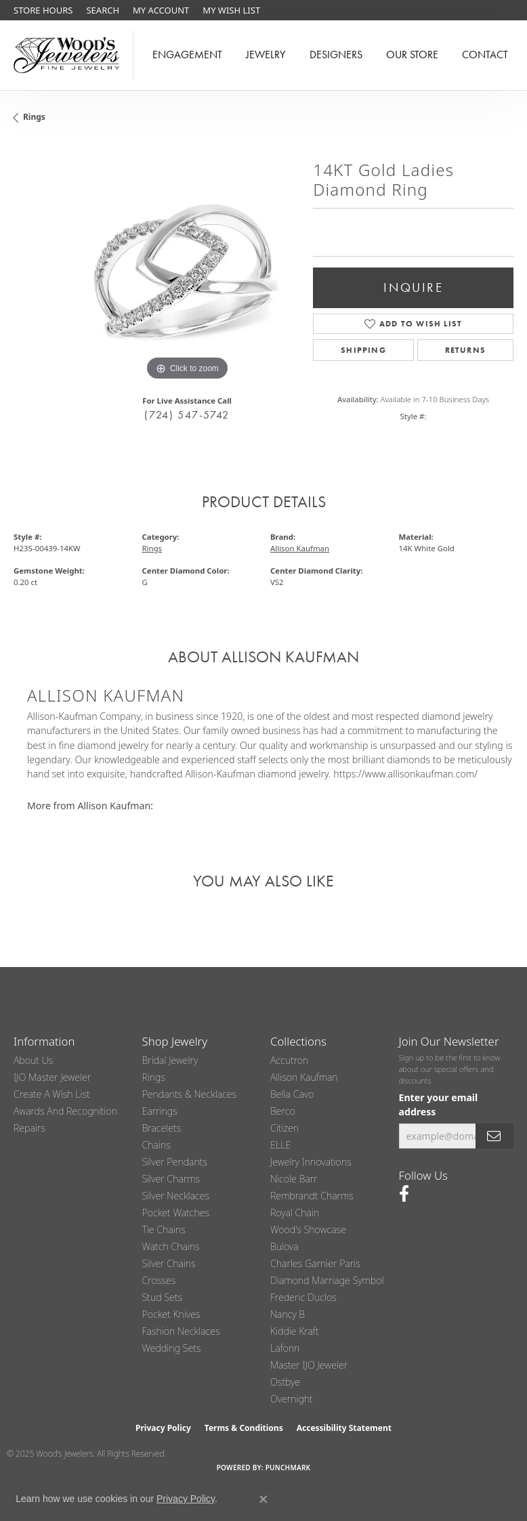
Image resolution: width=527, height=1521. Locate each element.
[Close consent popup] (263, 1499)
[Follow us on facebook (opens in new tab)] (404, 1194)
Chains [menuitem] (156, 1144)
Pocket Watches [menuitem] (176, 1212)
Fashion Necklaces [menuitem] (181, 1331)
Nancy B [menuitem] (287, 1314)
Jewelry (265, 54)
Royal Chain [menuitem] (294, 1212)
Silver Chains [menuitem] (169, 1263)
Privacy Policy (163, 1428)
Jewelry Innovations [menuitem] (311, 1161)
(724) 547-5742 (186, 415)
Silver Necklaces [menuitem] (176, 1195)
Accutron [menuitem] (289, 1060)
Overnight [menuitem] (291, 1398)
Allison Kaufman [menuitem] (304, 1077)
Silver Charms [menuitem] (171, 1178)
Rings (34, 117)
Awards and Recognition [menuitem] (65, 1111)
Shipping (363, 350)
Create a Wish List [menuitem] (52, 1094)
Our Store (412, 54)
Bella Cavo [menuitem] (292, 1094)
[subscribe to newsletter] (494, 1136)
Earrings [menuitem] (159, 1111)
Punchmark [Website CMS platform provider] (288, 1467)
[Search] (102, 10)
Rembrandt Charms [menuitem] (312, 1195)
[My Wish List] (231, 10)
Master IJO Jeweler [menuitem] (308, 1364)
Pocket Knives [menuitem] (171, 1314)
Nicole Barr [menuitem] (294, 1178)
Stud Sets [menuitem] (162, 1297)
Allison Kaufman (299, 548)
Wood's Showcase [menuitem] (308, 1229)
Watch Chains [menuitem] (171, 1246)
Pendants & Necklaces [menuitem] (189, 1094)
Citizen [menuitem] (284, 1127)
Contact (485, 54)
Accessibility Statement (344, 1428)
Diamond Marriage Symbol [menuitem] (327, 1280)
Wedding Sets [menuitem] (171, 1348)
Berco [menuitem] (282, 1111)
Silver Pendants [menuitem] (174, 1161)
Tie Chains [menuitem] (164, 1229)
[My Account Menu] (161, 10)
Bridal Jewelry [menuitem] (170, 1060)
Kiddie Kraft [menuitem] (294, 1331)
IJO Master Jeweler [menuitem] (52, 1077)
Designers (336, 54)
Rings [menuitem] (154, 1077)
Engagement (187, 54)
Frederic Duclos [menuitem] (303, 1297)
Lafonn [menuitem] (284, 1348)
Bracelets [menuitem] (162, 1127)
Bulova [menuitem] (284, 1246)
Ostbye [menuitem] (285, 1381)
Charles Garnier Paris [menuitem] (315, 1263)
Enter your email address (438, 1104)
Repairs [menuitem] (29, 1127)
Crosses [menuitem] (159, 1280)
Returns (465, 350)
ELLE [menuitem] (280, 1144)
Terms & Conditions (244, 1428)
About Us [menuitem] (33, 1060)
